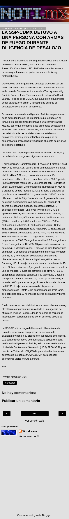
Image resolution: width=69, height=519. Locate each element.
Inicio (34, 413)
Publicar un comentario (21, 401)
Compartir (10, 383)
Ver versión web (34, 420)
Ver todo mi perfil (29, 436)
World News (30, 431)
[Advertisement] (34, 476)
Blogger (46, 515)
